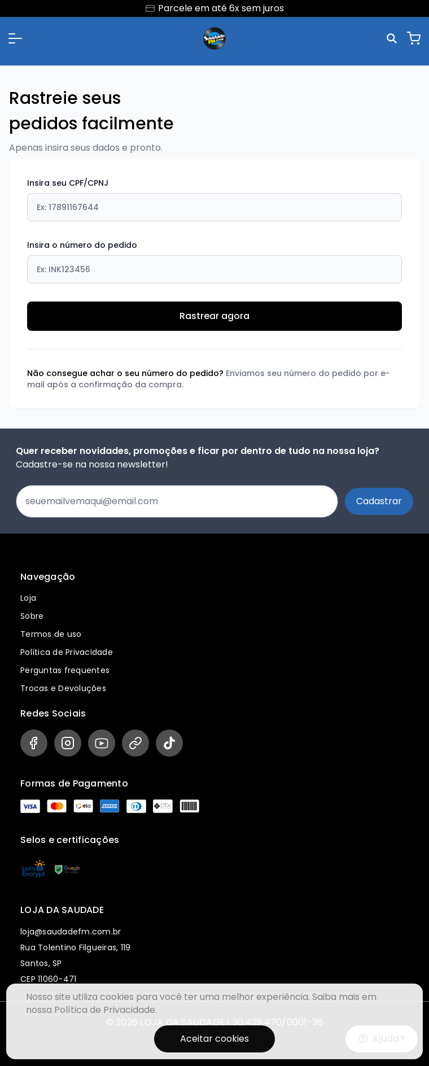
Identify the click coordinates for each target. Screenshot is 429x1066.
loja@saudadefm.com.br (70, 931)
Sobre (31, 616)
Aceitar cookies (214, 1038)
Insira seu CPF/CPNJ (214, 199)
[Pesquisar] (393, 38)
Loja (28, 598)
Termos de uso (50, 634)
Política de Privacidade (66, 652)
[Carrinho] (414, 38)
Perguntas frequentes (65, 670)
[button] (15, 38)
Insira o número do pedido (214, 261)
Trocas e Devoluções (63, 688)
